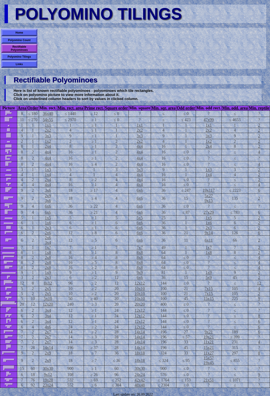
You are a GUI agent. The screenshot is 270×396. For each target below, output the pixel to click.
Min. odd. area (235, 108)
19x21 (209, 337)
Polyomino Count (19, 40)
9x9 (140, 272)
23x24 (48, 385)
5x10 (48, 298)
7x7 (140, 247)
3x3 (48, 136)
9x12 (48, 374)
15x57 (209, 358)
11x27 (209, 353)
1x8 (48, 252)
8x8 (140, 252)
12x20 (48, 304)
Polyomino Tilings (19, 56)
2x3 (48, 228)
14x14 (140, 332)
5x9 (209, 277)
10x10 (140, 288)
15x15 (209, 298)
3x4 (48, 242)
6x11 (209, 240)
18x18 (140, 353)
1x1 (48, 125)
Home (19, 32)
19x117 (209, 190)
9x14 (208, 233)
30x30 (48, 368)
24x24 (140, 374)
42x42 (140, 380)
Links (19, 64)
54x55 (48, 120)
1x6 (48, 223)
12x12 (140, 283)
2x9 (48, 196)
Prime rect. (94, 108)
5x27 (208, 196)
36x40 (48, 113)
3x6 (48, 190)
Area (22, 108)
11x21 (209, 342)
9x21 (208, 332)
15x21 (209, 347)
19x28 (48, 380)
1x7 (48, 247)
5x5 (140, 218)
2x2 (48, 130)
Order (32, 108)
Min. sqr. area (163, 108)
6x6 (140, 190)
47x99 (209, 120)
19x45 (209, 363)
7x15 (208, 288)
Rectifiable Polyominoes (19, 48)
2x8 (48, 257)
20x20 (140, 304)
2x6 (48, 233)
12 (259, 283)
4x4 (140, 146)
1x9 (48, 272)
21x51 (209, 380)
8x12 (48, 283)
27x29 (209, 212)
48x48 (140, 385)
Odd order (186, 108)
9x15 (208, 200)
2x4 (48, 146)
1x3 (48, 169)
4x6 (48, 327)
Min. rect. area (70, 108)
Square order (116, 108)
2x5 (48, 288)
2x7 (48, 332)
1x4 (48, 174)
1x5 (48, 218)
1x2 (48, 141)
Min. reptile (259, 108)
